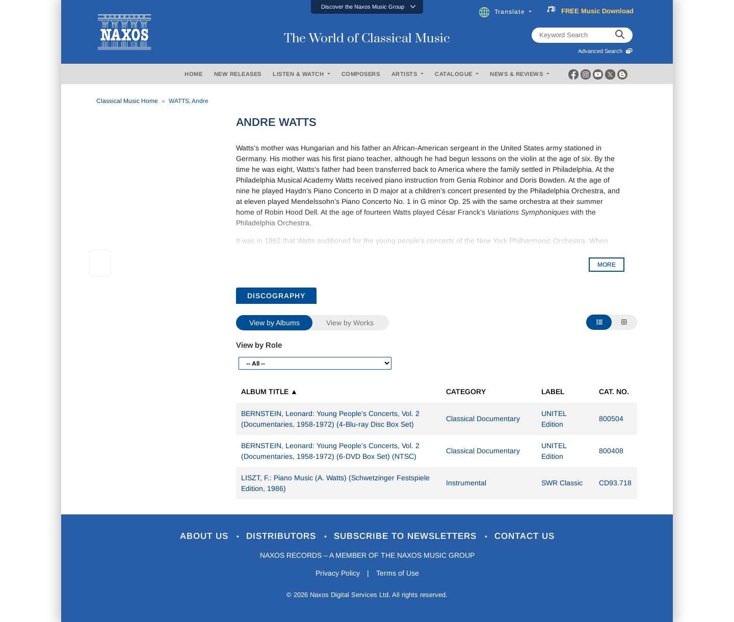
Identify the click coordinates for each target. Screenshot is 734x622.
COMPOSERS (361, 74)
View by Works (350, 323)
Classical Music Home (127, 101)
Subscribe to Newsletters (407, 536)
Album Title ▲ (269, 391)
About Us (205, 536)
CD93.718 (615, 483)
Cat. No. (614, 391)
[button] (367, 7)
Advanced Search (605, 51)
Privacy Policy (338, 573)
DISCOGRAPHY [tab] (276, 296)
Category (466, 391)
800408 (611, 451)
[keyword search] (620, 35)
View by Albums (274, 323)
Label (552, 391)
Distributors (282, 536)
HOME (193, 74)
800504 (611, 418)
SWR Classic (562, 483)
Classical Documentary (483, 418)
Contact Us (524, 536)
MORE (606, 264)
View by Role (259, 345)
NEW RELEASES (237, 74)
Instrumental (466, 483)
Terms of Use (397, 573)
